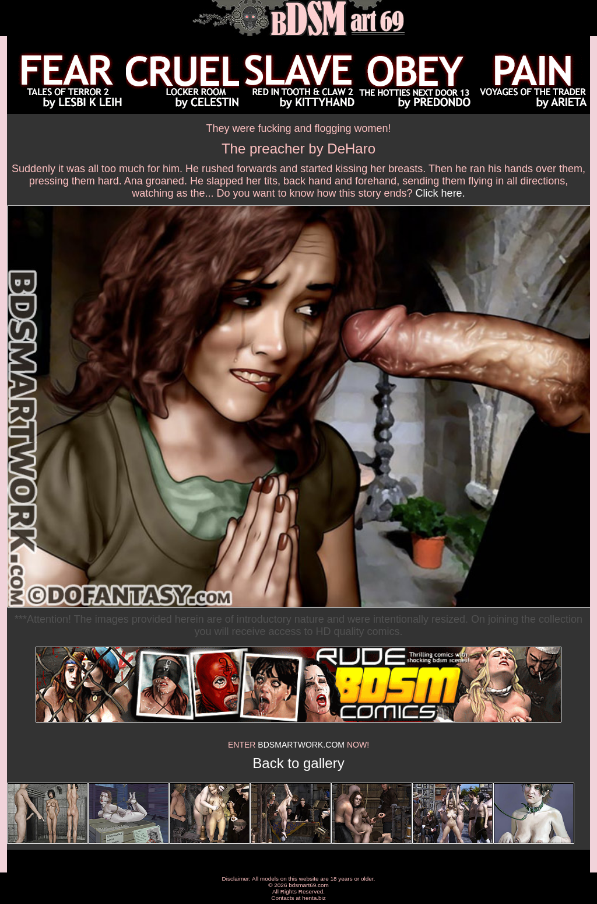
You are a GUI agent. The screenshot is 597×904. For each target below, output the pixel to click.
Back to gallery (298, 763)
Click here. (440, 193)
